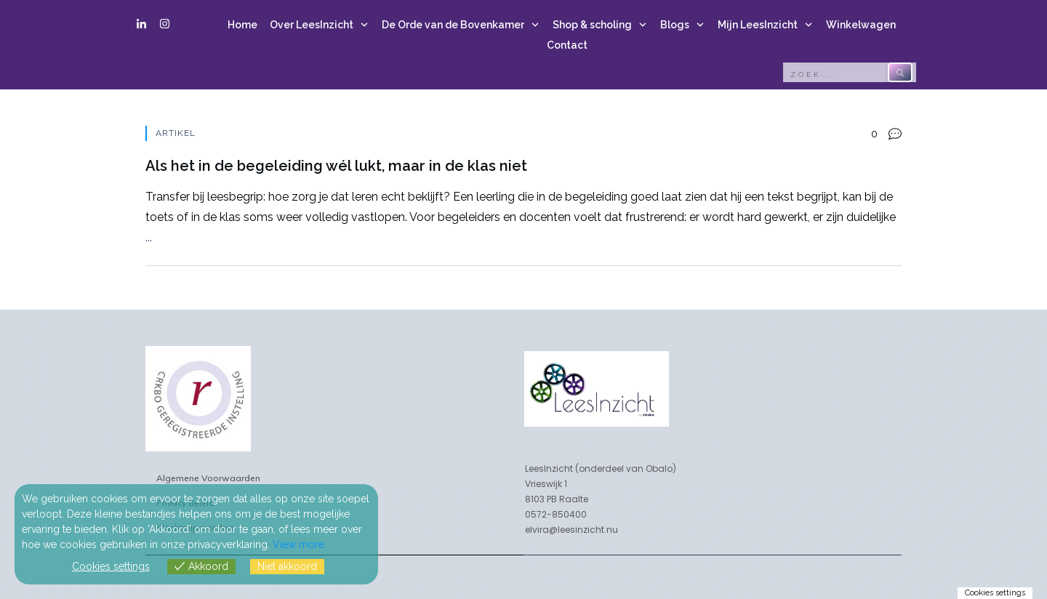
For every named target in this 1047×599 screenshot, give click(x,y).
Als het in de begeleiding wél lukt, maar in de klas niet (523, 195)
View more (298, 544)
